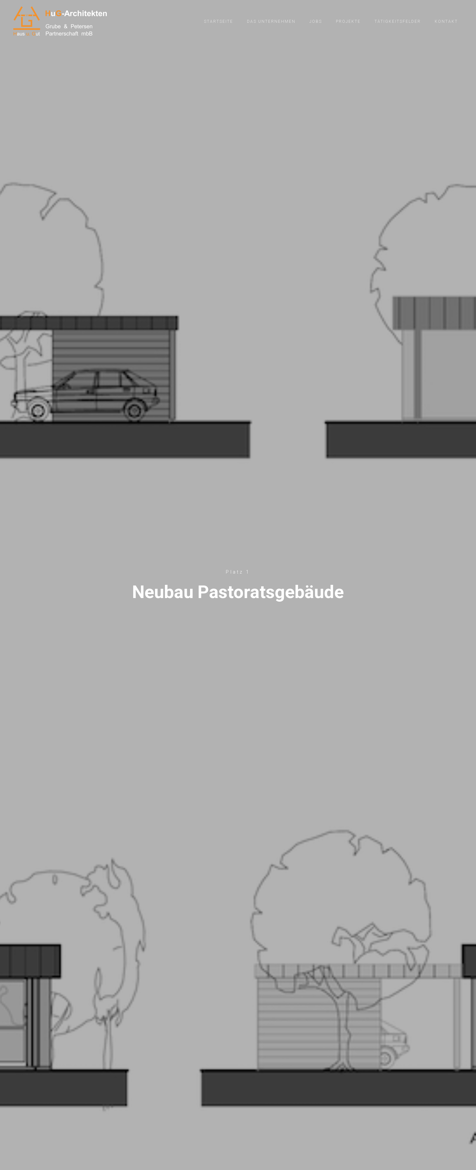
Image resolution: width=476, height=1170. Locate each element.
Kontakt (446, 21)
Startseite (218, 21)
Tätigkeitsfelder (398, 21)
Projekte (348, 21)
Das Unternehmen (271, 21)
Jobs (315, 21)
